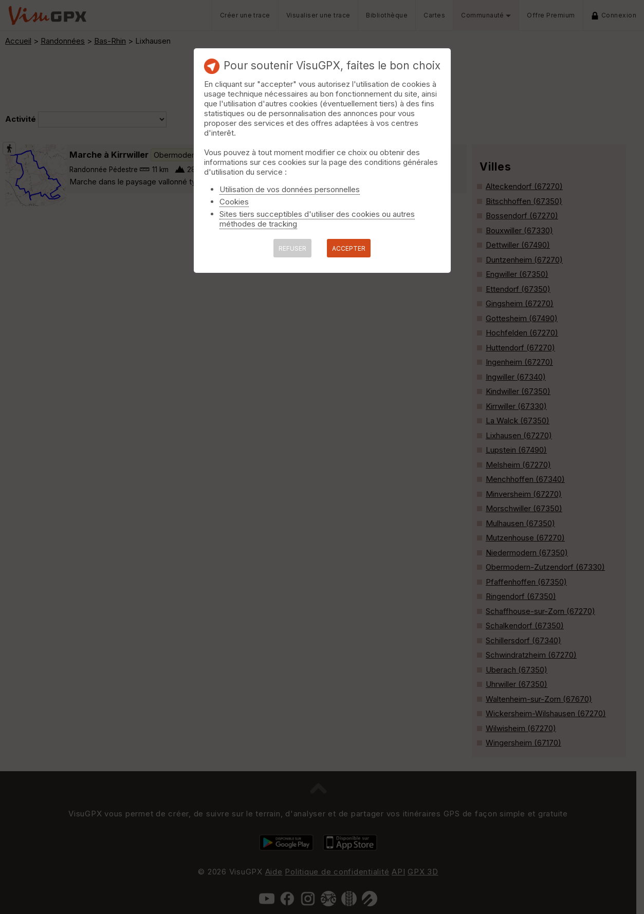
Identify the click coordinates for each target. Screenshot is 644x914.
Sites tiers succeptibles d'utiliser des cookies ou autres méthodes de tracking (317, 219)
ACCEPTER (348, 248)
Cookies (234, 202)
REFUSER (292, 248)
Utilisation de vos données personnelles (289, 189)
